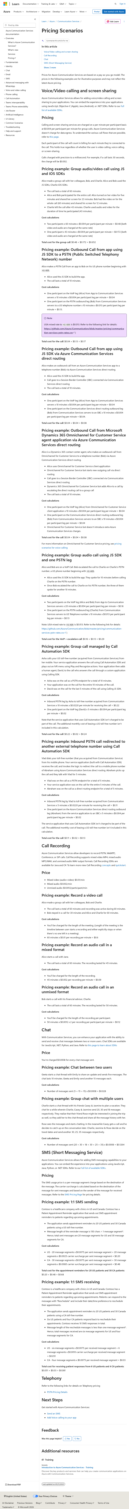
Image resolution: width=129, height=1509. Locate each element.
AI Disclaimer (8, 1503)
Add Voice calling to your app (61, 1417)
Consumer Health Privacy (81, 1503)
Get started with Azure (114, 11)
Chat (46, 59)
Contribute (50, 1503)
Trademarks (7, 1507)
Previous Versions (25, 1503)
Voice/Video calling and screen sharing (61, 51)
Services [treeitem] (11, 54)
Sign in (123, 3)
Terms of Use (103, 1503)
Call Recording (50, 55)
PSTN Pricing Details (57, 1391)
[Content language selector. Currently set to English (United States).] (15, 1496)
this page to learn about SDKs (102, 1045)
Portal (97, 11)
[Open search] (115, 3)
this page (54, 136)
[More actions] (124, 21)
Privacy (61, 1503)
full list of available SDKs (93, 1167)
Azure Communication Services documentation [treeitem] (19, 32)
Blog (38, 1503)
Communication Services (68, 21)
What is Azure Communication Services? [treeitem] (21, 44)
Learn (44, 21)
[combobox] (19, 25)
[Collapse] (35, 19)
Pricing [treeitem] (11, 58)
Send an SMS (53, 1413)
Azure (52, 21)
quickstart (121, 865)
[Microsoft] (5, 4)
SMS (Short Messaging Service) (58, 63)
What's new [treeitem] (13, 49)
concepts (106, 865)
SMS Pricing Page (73, 1194)
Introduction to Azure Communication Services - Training (67, 1467)
